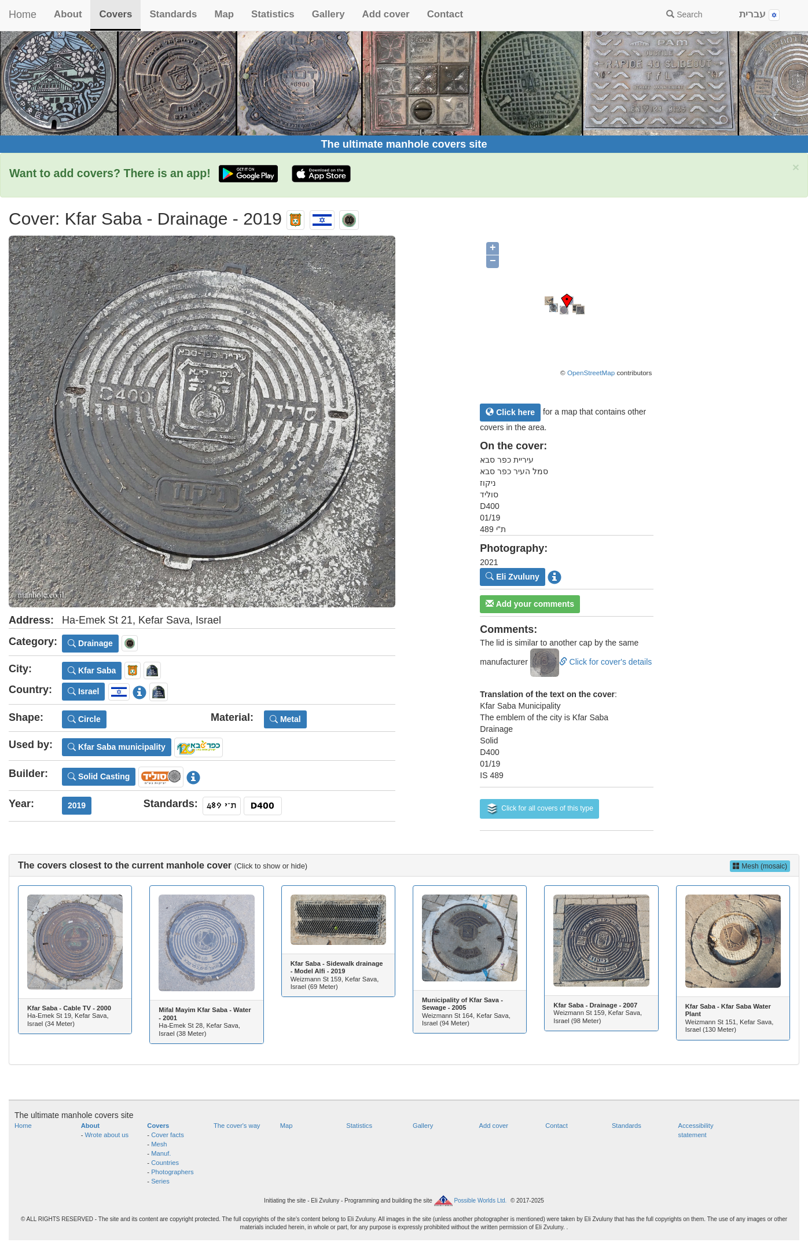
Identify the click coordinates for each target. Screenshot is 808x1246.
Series (160, 1181)
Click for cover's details (591, 661)
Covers (115, 14)
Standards (173, 14)
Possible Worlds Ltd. (480, 1200)
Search (684, 14)
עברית (759, 15)
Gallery (328, 14)
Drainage (90, 643)
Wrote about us (107, 1134)
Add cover (386, 14)
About (68, 14)
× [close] (795, 167)
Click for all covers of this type (539, 809)
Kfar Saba (92, 670)
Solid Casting (99, 776)
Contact (445, 14)
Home (22, 14)
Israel (83, 691)
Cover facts (167, 1134)
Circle (84, 719)
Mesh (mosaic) (760, 866)
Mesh (159, 1144)
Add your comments (530, 604)
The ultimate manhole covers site (404, 144)
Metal (285, 719)
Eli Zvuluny (512, 576)
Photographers (172, 1171)
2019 (77, 805)
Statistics (273, 14)
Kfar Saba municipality (117, 747)
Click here (510, 412)
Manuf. (161, 1153)
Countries (165, 1162)
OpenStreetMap (591, 372)
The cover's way (237, 1125)
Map (224, 14)
